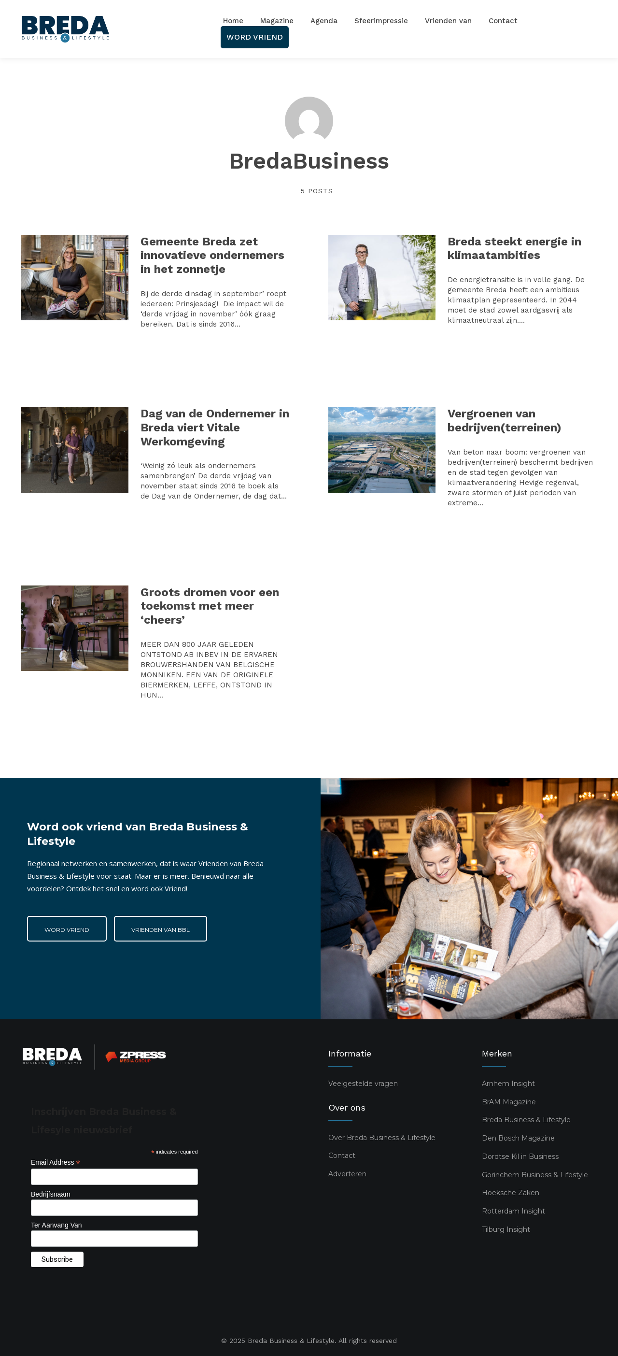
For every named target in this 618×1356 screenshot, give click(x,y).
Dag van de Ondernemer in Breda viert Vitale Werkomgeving (214, 427)
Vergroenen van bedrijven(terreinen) (505, 420)
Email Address (55, 1162)
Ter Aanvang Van (56, 1225)
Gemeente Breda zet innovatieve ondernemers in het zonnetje (212, 255)
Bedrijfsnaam (50, 1194)
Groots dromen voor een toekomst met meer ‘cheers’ (209, 606)
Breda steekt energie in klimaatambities (514, 248)
